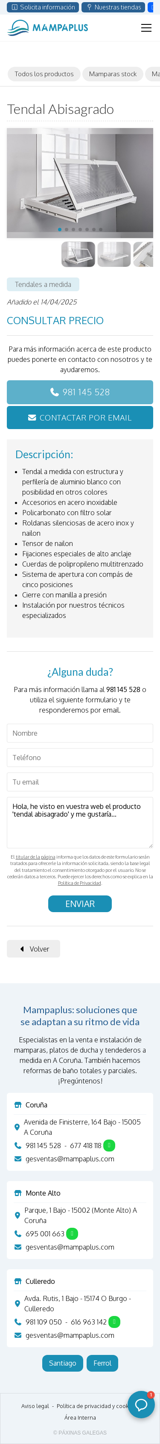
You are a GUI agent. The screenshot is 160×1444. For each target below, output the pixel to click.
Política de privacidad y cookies (96, 1405)
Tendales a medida (43, 284)
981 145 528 (86, 391)
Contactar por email (86, 417)
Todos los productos (44, 73)
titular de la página (35, 857)
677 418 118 (86, 1145)
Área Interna (80, 1417)
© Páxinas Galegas (80, 1433)
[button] (59, 229)
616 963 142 (89, 1322)
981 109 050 (44, 1322)
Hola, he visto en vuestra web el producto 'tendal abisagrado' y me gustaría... (80, 822)
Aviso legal (35, 1405)
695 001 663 (45, 1233)
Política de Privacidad (79, 883)
